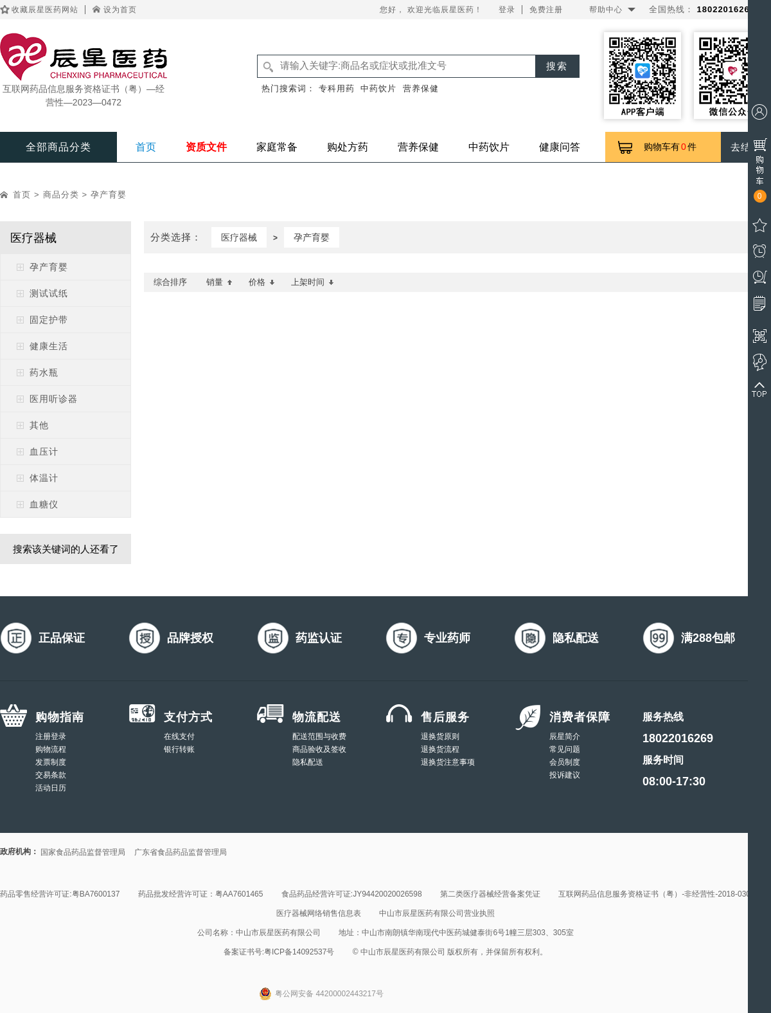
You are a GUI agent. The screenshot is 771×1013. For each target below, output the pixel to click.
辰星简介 (564, 736)
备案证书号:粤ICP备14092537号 (279, 951)
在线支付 (179, 736)
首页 (146, 146)
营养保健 (421, 88)
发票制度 (50, 762)
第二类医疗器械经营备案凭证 (490, 894)
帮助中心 (606, 9)
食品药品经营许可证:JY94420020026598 (351, 894)
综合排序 (170, 282)
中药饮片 (378, 88)
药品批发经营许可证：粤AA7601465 (200, 894)
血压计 (44, 451)
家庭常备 (276, 146)
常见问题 (564, 749)
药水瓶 (44, 372)
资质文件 (206, 146)
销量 (219, 282)
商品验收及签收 (319, 749)
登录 (507, 9)
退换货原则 (440, 736)
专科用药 (337, 88)
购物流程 (50, 749)
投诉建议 (564, 775)
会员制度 (564, 762)
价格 (262, 282)
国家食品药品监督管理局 (82, 852)
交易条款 (50, 775)
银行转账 (179, 749)
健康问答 (559, 146)
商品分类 (61, 194)
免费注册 (546, 9)
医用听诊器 (54, 399)
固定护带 (49, 320)
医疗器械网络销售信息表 (318, 913)
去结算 (746, 146)
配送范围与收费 (319, 736)
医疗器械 (239, 237)
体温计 (44, 478)
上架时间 (312, 282)
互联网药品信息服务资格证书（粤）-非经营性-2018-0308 (656, 894)
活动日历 (50, 787)
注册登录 (50, 736)
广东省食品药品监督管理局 (180, 852)
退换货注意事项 (448, 762)
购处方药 (347, 146)
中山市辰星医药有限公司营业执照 (437, 913)
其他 (39, 425)
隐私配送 (307, 762)
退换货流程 (440, 749)
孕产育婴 (109, 194)
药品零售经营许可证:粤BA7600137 (60, 894)
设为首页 (120, 9)
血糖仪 (44, 504)
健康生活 (49, 346)
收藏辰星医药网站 (45, 9)
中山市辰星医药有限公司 (278, 932)
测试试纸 (49, 293)
